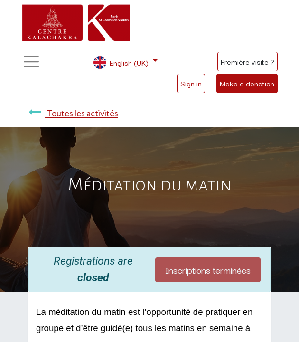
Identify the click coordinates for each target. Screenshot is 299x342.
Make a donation (247, 83)
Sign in (191, 83)
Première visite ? (247, 61)
